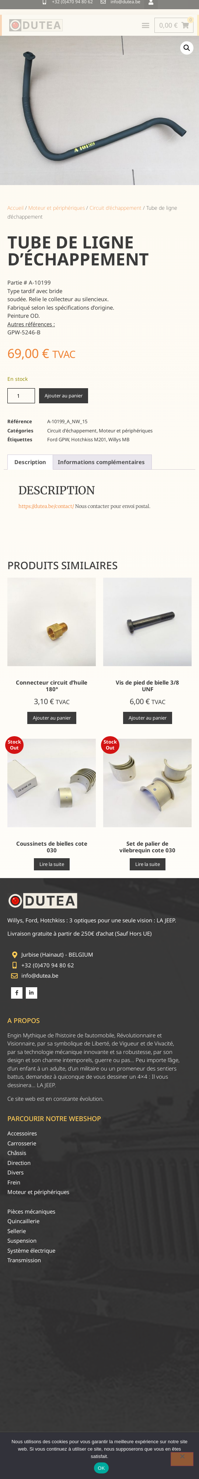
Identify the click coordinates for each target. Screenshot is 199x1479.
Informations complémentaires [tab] (101, 462)
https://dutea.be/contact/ (46, 506)
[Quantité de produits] (21, 395)
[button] (186, 48)
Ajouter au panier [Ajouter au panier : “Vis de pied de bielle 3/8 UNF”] (148, 717)
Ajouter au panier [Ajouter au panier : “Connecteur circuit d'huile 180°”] (52, 717)
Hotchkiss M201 (88, 439)
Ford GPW (58, 439)
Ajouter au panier (64, 395)
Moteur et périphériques (56, 207)
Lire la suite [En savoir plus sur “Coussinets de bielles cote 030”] (51, 864)
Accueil (15, 207)
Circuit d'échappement (116, 207)
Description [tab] (30, 462)
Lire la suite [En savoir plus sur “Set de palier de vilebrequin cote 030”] (147, 864)
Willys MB (118, 439)
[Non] (182, 1459)
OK (101, 1468)
